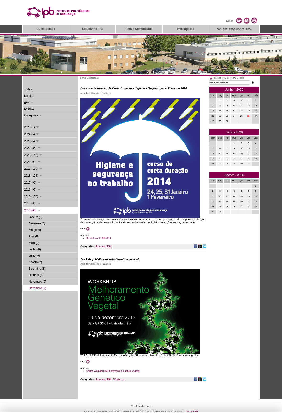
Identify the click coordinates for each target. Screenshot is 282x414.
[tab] (215, 78)
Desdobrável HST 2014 (98, 238)
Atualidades (93, 78)
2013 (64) (32, 210)
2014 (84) (32, 203)
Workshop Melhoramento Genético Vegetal (109, 259)
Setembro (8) (37, 268)
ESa (249, 29)
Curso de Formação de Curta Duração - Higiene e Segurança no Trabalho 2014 (133, 88)
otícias (29, 96)
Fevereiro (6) (37, 223)
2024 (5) (31, 134)
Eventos (100, 246)
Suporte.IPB (192, 411)
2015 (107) (33, 196)
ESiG (232, 29)
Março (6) (35, 230)
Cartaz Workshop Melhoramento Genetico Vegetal (113, 371)
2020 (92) (32, 162)
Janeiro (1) (35, 217)
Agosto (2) (35, 262)
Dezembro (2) (37, 288)
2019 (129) (33, 169)
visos (28, 102)
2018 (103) (33, 176)
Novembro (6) (37, 281)
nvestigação (185, 29)
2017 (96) (32, 183)
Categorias (33, 115)
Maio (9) (34, 243)
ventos (29, 108)
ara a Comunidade (138, 29)
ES (219, 29)
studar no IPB (92, 29)
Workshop (119, 379)
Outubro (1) (36, 275)
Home (83, 78)
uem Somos (46, 29)
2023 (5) (31, 141)
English (229, 21)
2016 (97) (32, 189)
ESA (109, 246)
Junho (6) (35, 249)
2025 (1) (31, 127)
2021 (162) (33, 155)
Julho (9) (34, 255)
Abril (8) (34, 236)
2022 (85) (32, 148)
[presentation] (215, 78)
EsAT (240, 29)
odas (28, 89)
